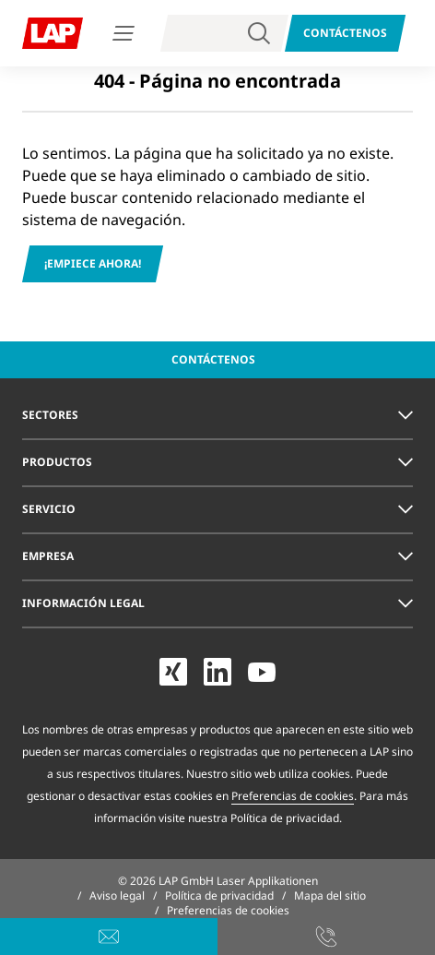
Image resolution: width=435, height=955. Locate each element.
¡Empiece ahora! (92, 263)
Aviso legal (117, 895)
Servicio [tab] (49, 509)
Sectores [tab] (50, 415)
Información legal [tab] (83, 603)
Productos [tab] (57, 462)
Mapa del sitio (330, 895)
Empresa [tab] (48, 556)
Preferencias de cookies (292, 796)
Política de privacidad (219, 895)
